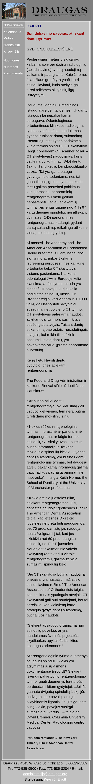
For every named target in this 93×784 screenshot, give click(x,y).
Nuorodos (10, 67)
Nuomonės (11, 60)
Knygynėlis (11, 51)
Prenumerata (13, 73)
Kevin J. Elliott (55, 779)
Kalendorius (12, 32)
